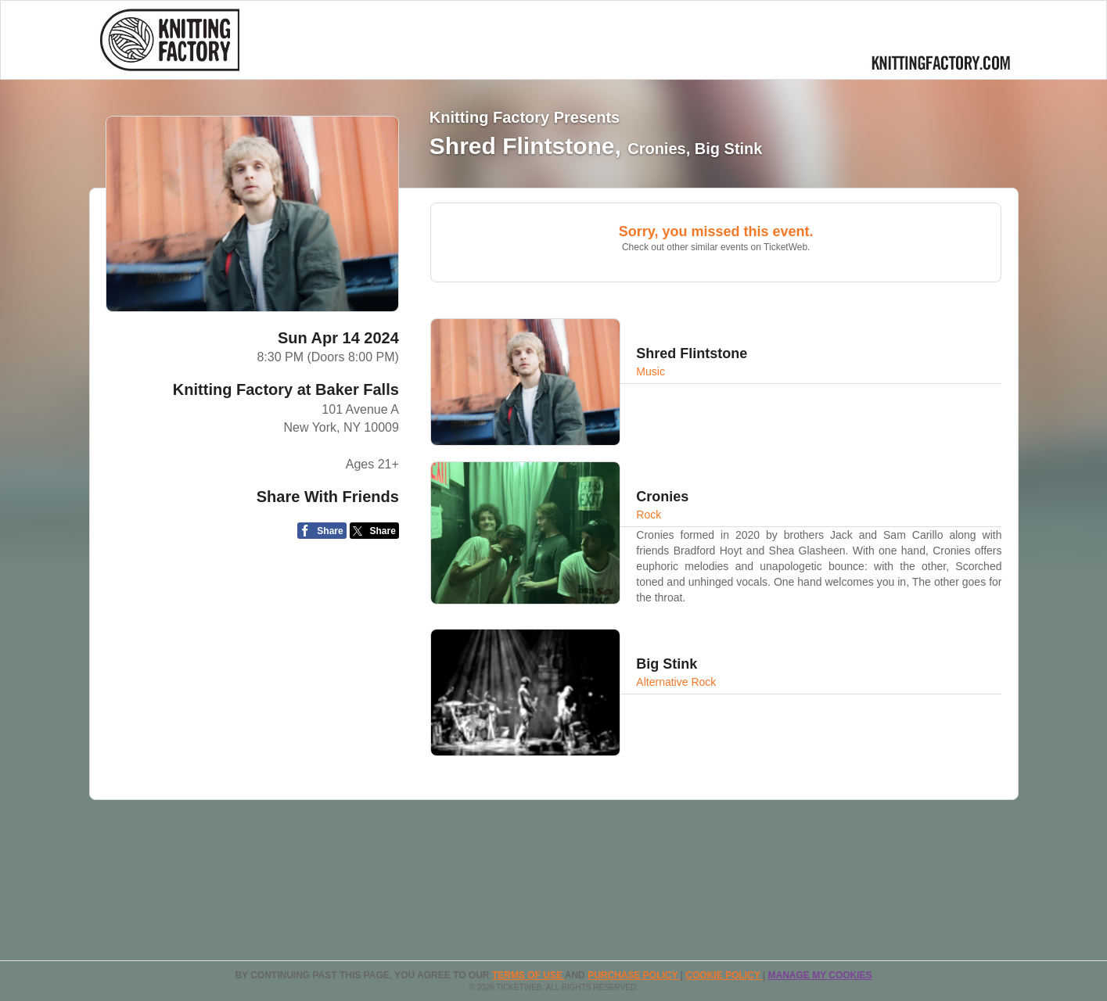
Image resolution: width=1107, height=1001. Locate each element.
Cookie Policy (723, 975)
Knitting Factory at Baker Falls (286, 389)
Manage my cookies (819, 975)
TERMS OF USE (528, 975)
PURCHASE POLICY (634, 975)
